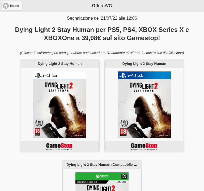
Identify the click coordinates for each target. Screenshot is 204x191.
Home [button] (14, 6)
